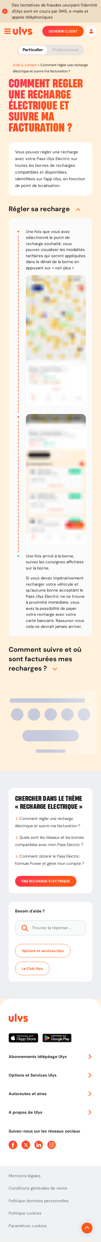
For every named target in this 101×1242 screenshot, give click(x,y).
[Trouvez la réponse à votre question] (50, 928)
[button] (50, 209)
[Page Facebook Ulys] (13, 1145)
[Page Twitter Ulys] (26, 1145)
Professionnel (66, 49)
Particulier (33, 49)
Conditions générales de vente (38, 1188)
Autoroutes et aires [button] (50, 1093)
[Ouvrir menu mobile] (7, 31)
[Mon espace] (91, 31)
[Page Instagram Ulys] (51, 1145)
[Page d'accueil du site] (18, 1019)
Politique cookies (25, 1213)
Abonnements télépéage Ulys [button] (50, 1056)
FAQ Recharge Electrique (45, 881)
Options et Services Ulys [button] (50, 1075)
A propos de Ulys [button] (50, 1112)
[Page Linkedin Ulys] (38, 1145)
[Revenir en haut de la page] (87, 1228)
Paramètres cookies (28, 1226)
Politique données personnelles (39, 1201)
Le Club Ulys (32, 968)
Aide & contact (25, 65)
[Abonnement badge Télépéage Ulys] (22, 31)
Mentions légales (25, 1176)
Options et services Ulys (43, 951)
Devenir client (63, 31)
